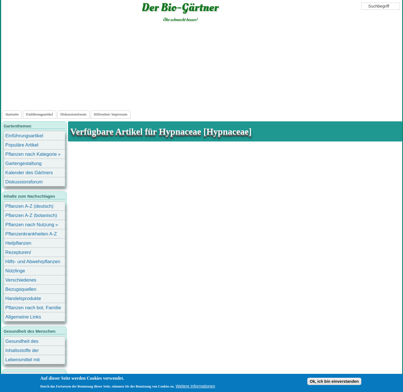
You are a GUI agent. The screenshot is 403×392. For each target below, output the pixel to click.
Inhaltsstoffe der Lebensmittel (22, 351)
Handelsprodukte (23, 298)
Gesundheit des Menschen (21, 342)
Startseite (12, 114)
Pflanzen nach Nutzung (29, 224)
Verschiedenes (20, 280)
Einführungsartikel (39, 114)
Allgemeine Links (23, 317)
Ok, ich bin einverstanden (334, 381)
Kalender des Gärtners (29, 172)
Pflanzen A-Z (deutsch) (29, 206)
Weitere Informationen (195, 386)
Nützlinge (15, 270)
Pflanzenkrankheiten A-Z (31, 234)
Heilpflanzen (18, 243)
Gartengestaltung (23, 163)
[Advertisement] (201, 67)
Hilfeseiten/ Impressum (110, 114)
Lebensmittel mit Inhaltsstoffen (22, 360)
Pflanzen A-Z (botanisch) (31, 215)
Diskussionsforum (73, 114)
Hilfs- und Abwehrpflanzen (32, 261)
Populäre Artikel (21, 145)
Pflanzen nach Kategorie (31, 154)
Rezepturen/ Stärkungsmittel (21, 253)
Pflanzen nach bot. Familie (33, 307)
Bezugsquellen (20, 289)
